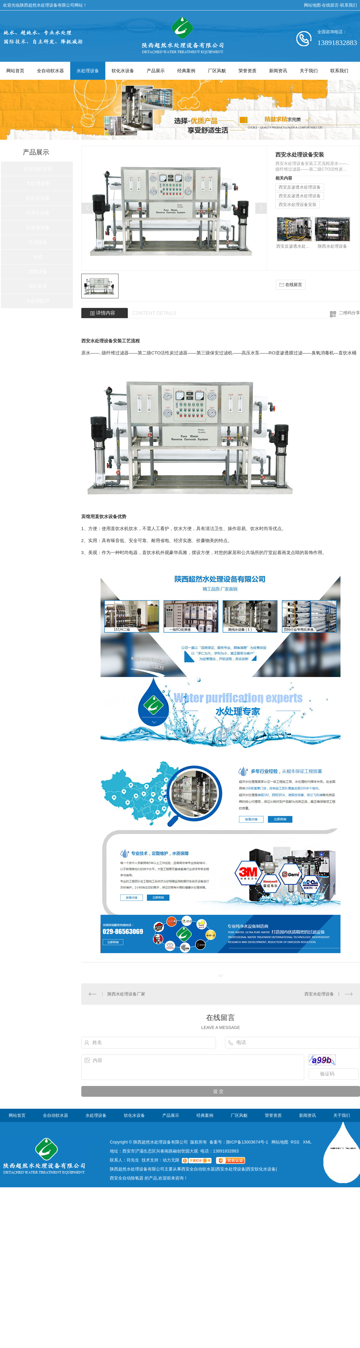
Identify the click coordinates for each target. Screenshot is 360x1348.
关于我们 (309, 70)
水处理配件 (38, 300)
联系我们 (348, 5)
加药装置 (37, 286)
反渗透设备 (38, 227)
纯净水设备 (38, 212)
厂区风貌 (217, 70)
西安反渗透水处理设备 (300, 187)
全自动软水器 (50, 70)
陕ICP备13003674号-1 (247, 1142)
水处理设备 (87, 70)
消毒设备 (37, 271)
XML (307, 1142)
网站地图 (312, 5)
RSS (296, 1142)
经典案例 (186, 70)
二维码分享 (349, 312)
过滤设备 (37, 242)
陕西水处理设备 (332, 246)
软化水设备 (123, 70)
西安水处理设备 (319, 994)
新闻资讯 (278, 70)
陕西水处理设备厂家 (126, 994)
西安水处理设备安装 (297, 204)
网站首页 (15, 70)
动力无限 (171, 1160)
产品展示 (156, 70)
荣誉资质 (247, 70)
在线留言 (330, 5)
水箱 (38, 256)
